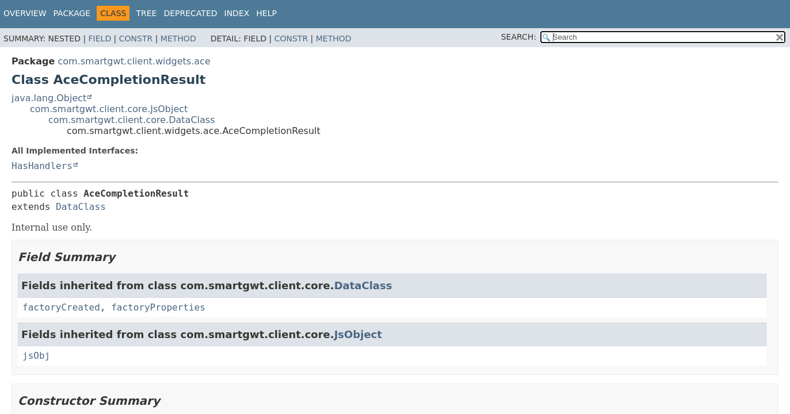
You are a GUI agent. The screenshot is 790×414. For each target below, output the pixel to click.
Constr (135, 38)
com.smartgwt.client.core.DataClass (131, 119)
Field (100, 38)
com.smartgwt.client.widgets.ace (134, 61)
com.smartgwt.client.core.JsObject (109, 108)
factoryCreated (61, 307)
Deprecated (190, 13)
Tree (146, 13)
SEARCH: (518, 36)
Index (237, 13)
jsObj (36, 355)
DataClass (81, 206)
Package (72, 13)
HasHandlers (42, 165)
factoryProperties (158, 307)
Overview (25, 13)
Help (266, 13)
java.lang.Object (49, 98)
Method (178, 38)
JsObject (358, 334)
